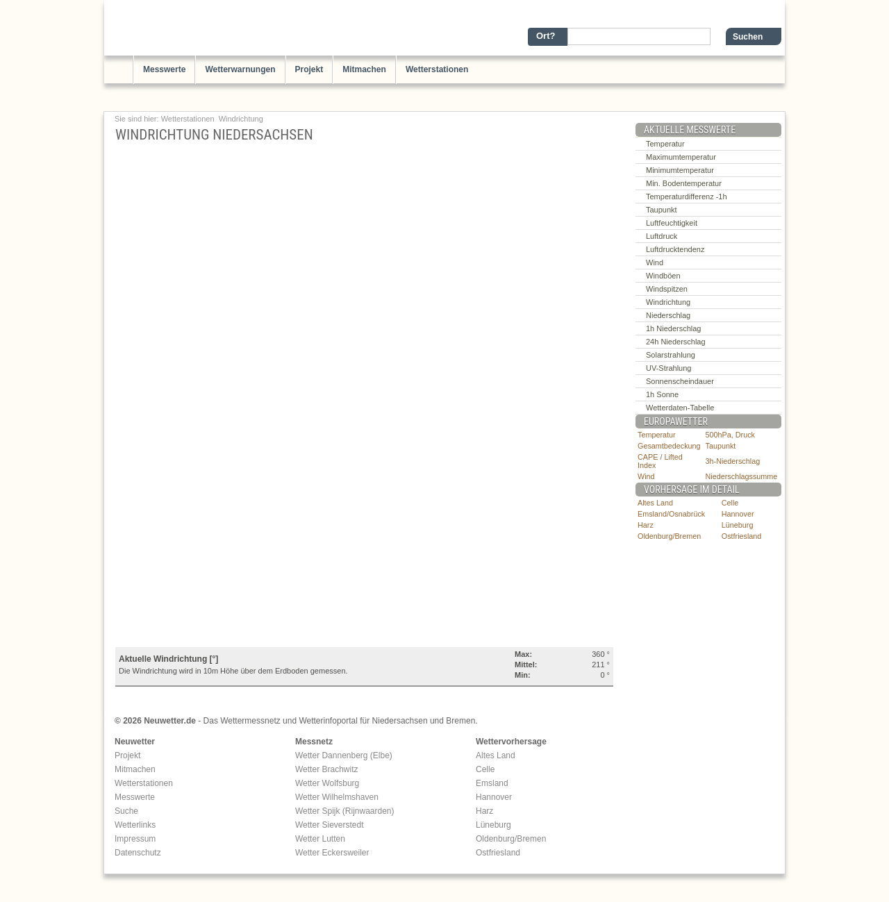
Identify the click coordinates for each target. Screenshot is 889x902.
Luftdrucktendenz (675, 249)
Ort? (545, 36)
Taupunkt (661, 210)
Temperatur (665, 144)
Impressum (135, 839)
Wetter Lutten (320, 839)
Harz (646, 525)
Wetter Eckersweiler (332, 853)
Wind (654, 262)
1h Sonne (662, 394)
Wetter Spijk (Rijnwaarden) (344, 811)
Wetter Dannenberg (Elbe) (343, 755)
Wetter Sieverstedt (329, 825)
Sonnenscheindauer (680, 381)
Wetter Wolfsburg (327, 783)
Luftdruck (661, 236)
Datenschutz (138, 853)
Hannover (738, 514)
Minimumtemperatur (680, 170)
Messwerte (164, 69)
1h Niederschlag (673, 328)
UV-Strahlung (668, 368)
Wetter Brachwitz (326, 769)
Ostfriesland (742, 536)
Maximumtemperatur (681, 157)
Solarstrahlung (670, 355)
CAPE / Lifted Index (660, 461)
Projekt (309, 69)
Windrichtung (241, 119)
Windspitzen (667, 289)
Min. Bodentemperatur (684, 183)
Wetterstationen (437, 69)
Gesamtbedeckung (669, 446)
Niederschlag (668, 315)
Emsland (492, 783)
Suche (126, 811)
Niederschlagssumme (742, 476)
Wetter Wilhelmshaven (337, 797)
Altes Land (655, 503)
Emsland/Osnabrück (671, 514)
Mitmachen (364, 69)
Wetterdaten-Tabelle (680, 407)
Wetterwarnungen (240, 69)
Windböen (663, 276)
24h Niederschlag (676, 341)
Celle (730, 503)
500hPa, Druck (730, 435)
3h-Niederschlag (733, 461)
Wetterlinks (135, 825)
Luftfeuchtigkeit (671, 223)
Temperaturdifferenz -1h (686, 196)
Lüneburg (738, 525)
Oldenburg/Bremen (669, 536)
